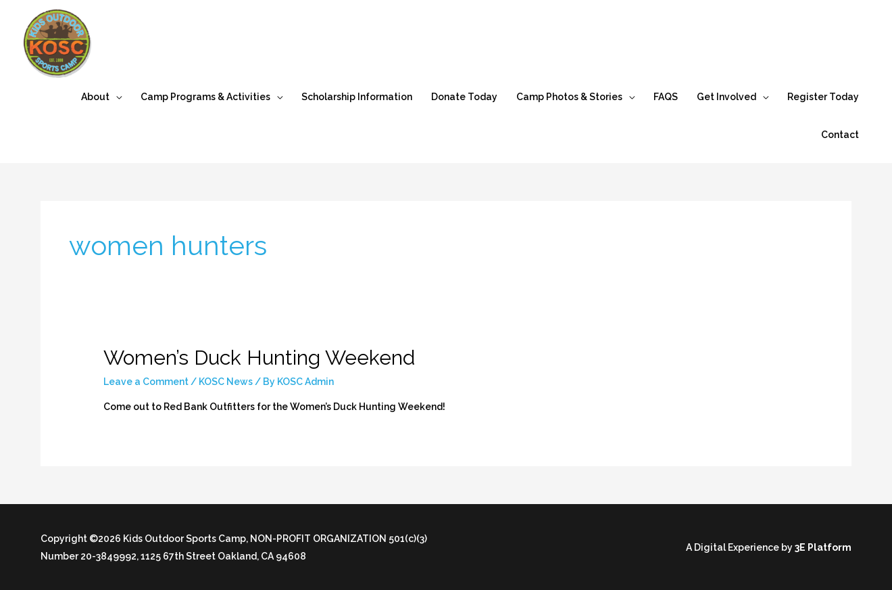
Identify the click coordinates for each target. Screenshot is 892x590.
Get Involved (726, 96)
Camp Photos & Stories (569, 96)
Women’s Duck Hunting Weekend (259, 357)
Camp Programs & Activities (205, 96)
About (95, 96)
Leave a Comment (146, 381)
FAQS (665, 96)
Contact (840, 134)
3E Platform (823, 547)
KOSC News (226, 381)
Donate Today (464, 96)
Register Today (823, 96)
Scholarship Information (356, 96)
